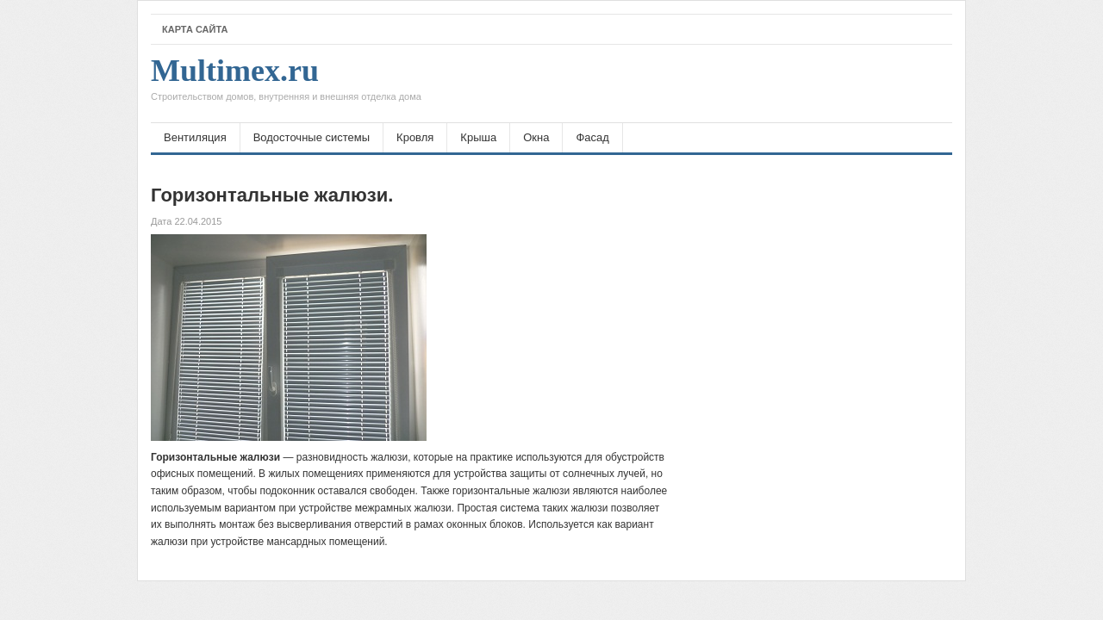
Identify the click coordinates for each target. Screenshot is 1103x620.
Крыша (478, 137)
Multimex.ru (286, 83)
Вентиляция (195, 137)
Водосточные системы (311, 137)
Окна (536, 137)
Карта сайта (194, 29)
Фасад (592, 137)
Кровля (414, 137)
